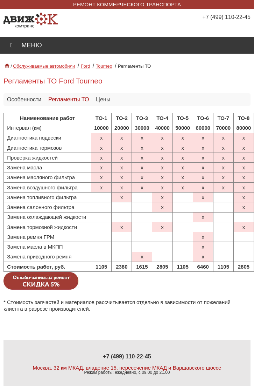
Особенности (24, 99)
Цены (103, 99)
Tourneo (104, 66)
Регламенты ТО (68, 99)
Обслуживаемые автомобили (44, 66)
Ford (85, 66)
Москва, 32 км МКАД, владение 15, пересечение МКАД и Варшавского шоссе (127, 368)
